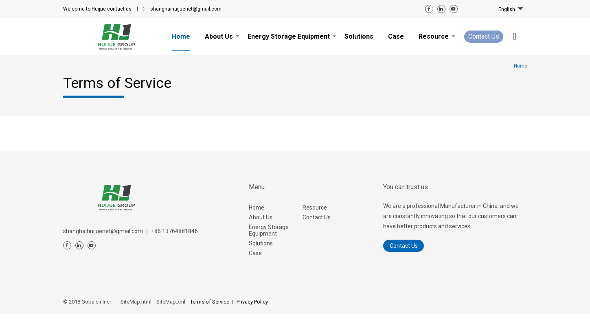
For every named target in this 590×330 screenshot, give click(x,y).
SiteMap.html (136, 302)
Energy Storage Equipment (269, 230)
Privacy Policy (252, 302)
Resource (315, 207)
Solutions (261, 243)
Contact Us (483, 36)
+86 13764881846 (174, 231)
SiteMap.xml (170, 302)
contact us (97, 9)
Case (255, 253)
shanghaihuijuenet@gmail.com (186, 9)
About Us (260, 217)
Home (256, 207)
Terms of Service (209, 302)
